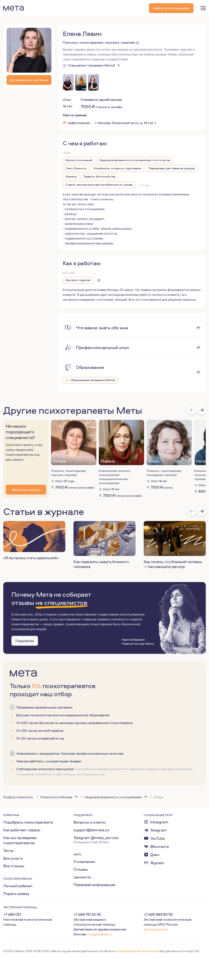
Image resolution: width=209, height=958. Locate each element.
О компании (84, 861)
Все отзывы (13, 865)
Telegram (158, 830)
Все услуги (12, 858)
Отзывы (80, 869)
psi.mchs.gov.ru (156, 929)
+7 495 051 (12, 914)
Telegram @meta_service (95, 837)
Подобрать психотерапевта (28, 822)
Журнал (157, 862)
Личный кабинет (18, 885)
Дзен (154, 854)
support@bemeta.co (91, 830)
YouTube (157, 838)
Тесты (8, 850)
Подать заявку (16, 893)
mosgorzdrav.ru (99, 934)
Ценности (82, 877)
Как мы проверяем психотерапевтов (20, 840)
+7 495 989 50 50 (158, 914)
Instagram (159, 822)
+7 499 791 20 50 (87, 914)
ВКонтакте (159, 846)
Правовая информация (94, 884)
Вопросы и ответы (89, 822)
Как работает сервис (21, 830)
